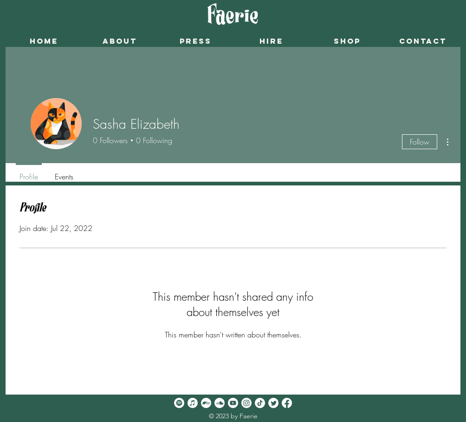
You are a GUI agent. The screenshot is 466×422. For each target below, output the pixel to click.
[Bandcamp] (206, 403)
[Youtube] (233, 403)
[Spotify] (179, 403)
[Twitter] (273, 403)
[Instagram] (246, 403)
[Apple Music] (193, 403)
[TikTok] (260, 403)
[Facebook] (287, 403)
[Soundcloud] (219, 403)
